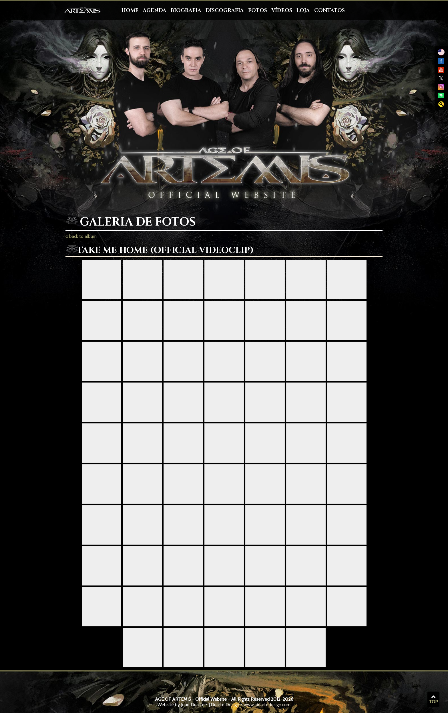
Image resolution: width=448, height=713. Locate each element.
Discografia (225, 10)
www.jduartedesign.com (267, 704)
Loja (303, 10)
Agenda (154, 10)
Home (130, 10)
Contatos (329, 10)
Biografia (186, 10)
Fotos (257, 10)
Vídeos (281, 10)
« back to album (81, 236)
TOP (433, 699)
